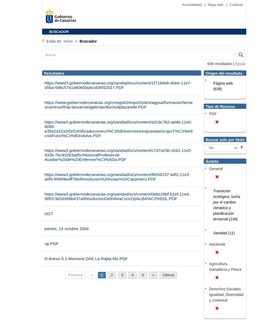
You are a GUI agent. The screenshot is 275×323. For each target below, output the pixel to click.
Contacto (236, 5)
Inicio (69, 41)
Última (168, 275)
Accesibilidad (192, 5)
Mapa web (216, 5)
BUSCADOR (59, 32)
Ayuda (240, 64)
